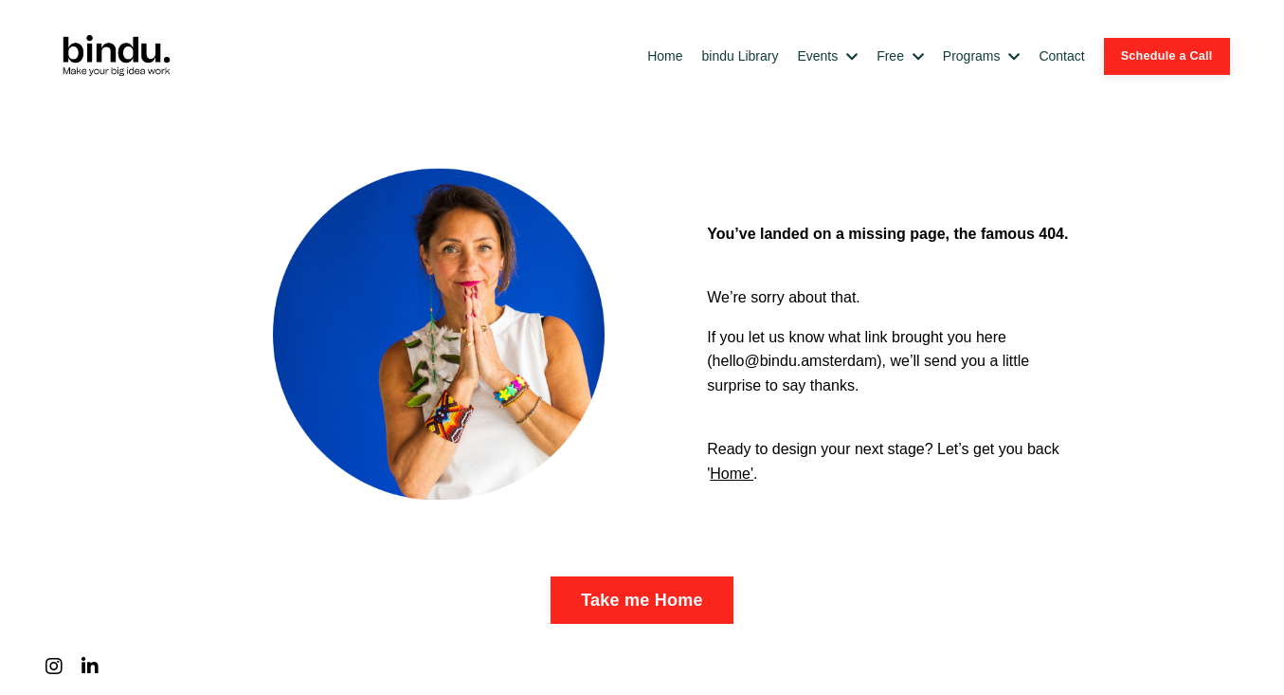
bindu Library (740, 56)
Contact (1061, 56)
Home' (731, 474)
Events (827, 56)
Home (664, 56)
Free (900, 56)
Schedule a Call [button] (1167, 56)
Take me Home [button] (642, 600)
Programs (982, 56)
